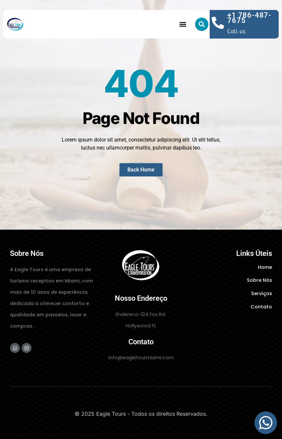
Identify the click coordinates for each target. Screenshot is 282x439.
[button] (182, 24)
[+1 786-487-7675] (218, 23)
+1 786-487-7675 (249, 18)
